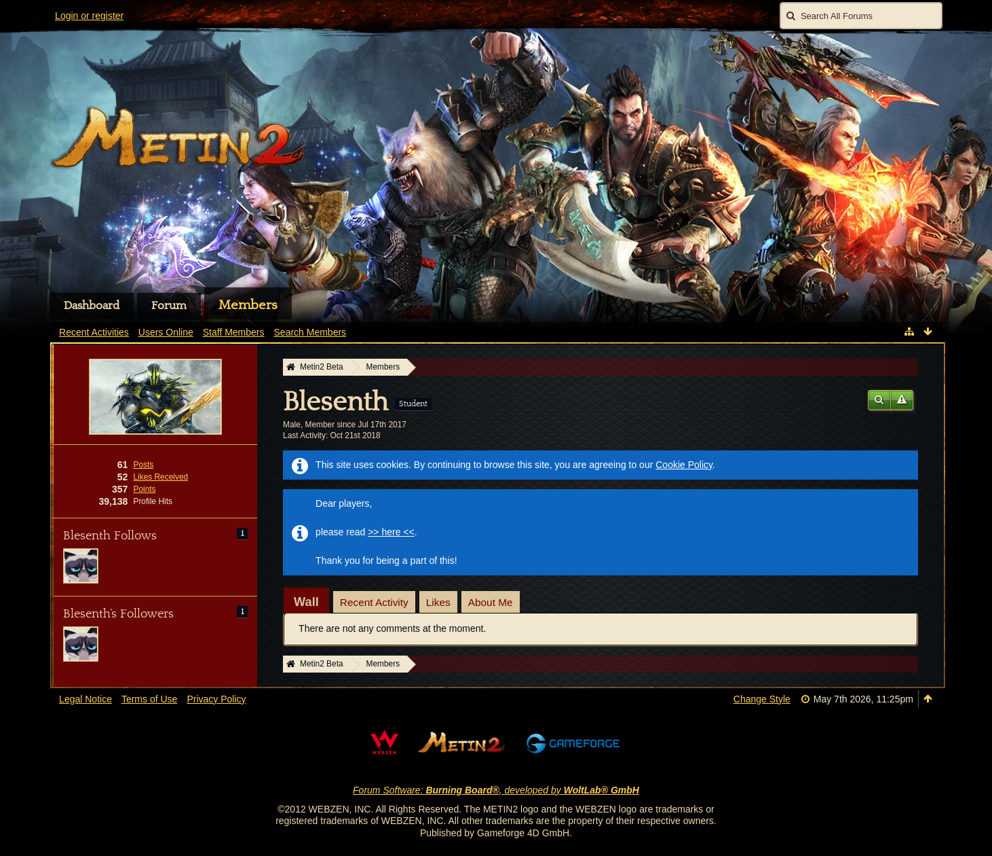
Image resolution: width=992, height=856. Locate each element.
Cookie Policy (683, 464)
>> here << (391, 532)
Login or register (89, 15)
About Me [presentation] (490, 602)
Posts (143, 464)
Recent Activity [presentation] (374, 602)
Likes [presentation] (438, 602)
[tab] (306, 601)
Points (144, 489)
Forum (169, 306)
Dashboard (91, 306)
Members (248, 305)
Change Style (761, 699)
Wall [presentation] (306, 602)
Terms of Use (149, 699)
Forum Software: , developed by (496, 790)
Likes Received (160, 477)
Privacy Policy (216, 699)
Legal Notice (85, 699)
